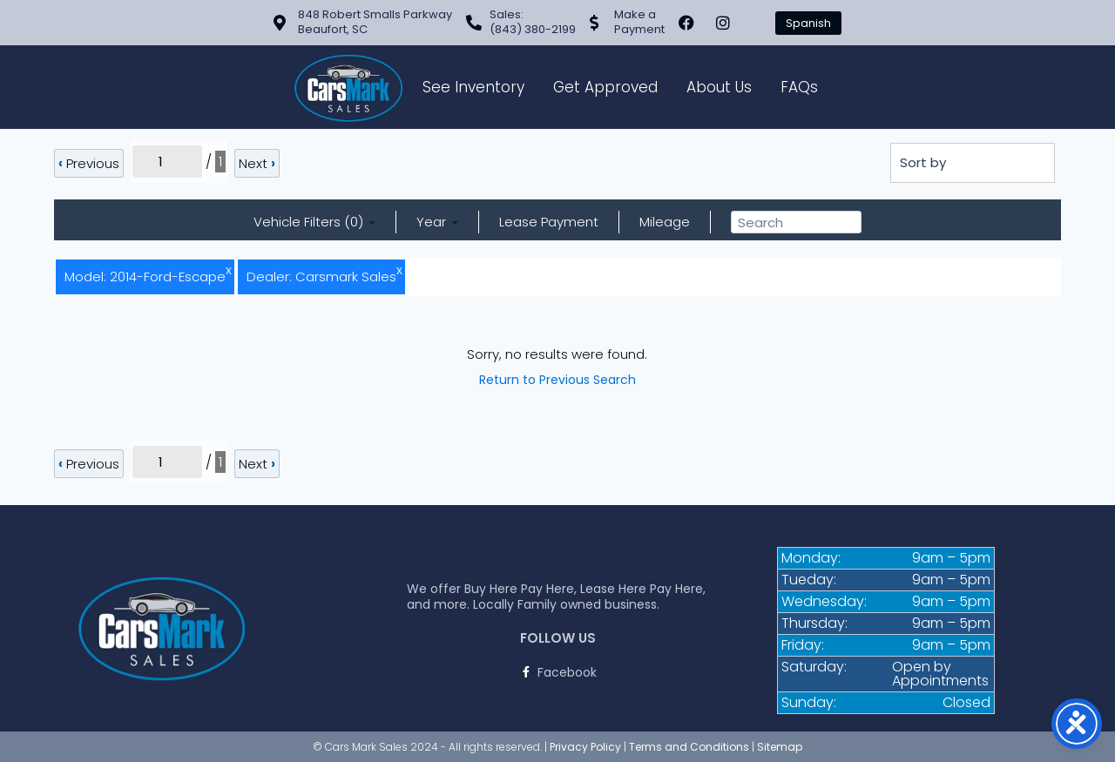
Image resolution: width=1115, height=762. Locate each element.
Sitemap (779, 746)
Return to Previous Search (557, 379)
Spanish (808, 23)
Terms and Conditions (689, 746)
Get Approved (605, 87)
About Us (719, 87)
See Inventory (473, 87)
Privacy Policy (585, 746)
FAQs (799, 87)
